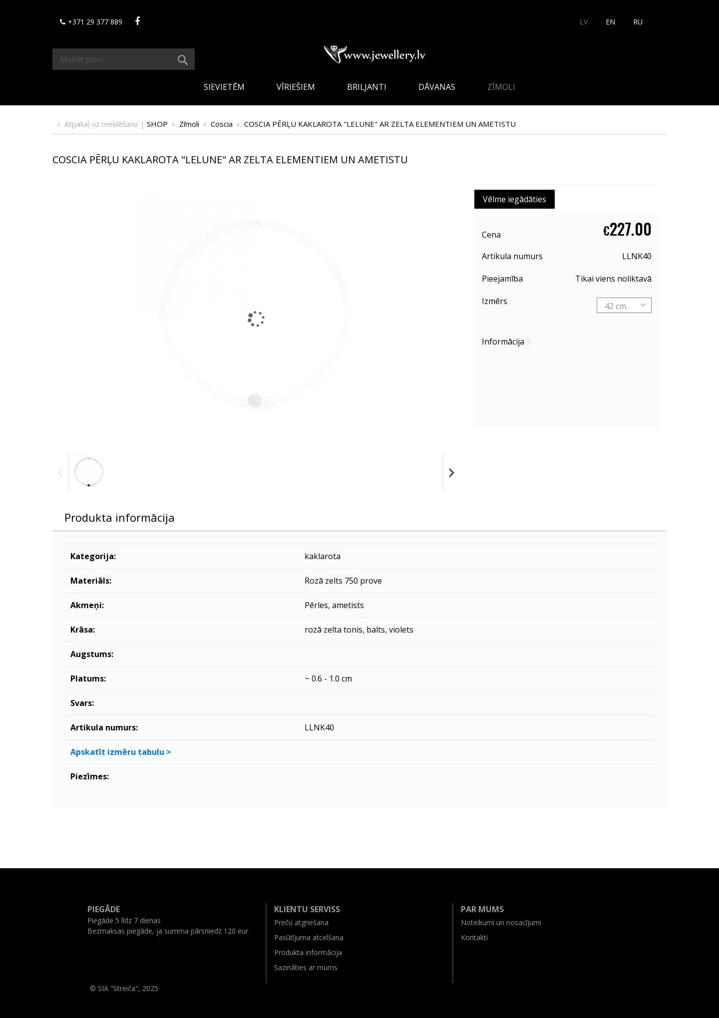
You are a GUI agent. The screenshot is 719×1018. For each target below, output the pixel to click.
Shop (157, 124)
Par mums (482, 909)
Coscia (222, 124)
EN (610, 21)
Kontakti (474, 937)
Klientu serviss (307, 909)
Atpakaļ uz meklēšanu (101, 124)
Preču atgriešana (301, 922)
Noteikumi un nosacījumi (501, 922)
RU (638, 21)
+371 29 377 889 (91, 21)
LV (584, 21)
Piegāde (103, 909)
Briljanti (366, 86)
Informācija (503, 341)
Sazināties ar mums (306, 967)
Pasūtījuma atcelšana (309, 937)
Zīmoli (501, 86)
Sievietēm (224, 86)
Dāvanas (436, 86)
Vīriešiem (296, 86)
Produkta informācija (119, 517)
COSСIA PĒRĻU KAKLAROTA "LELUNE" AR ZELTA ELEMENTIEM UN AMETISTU (380, 124)
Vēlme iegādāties (514, 199)
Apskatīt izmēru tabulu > (120, 751)
